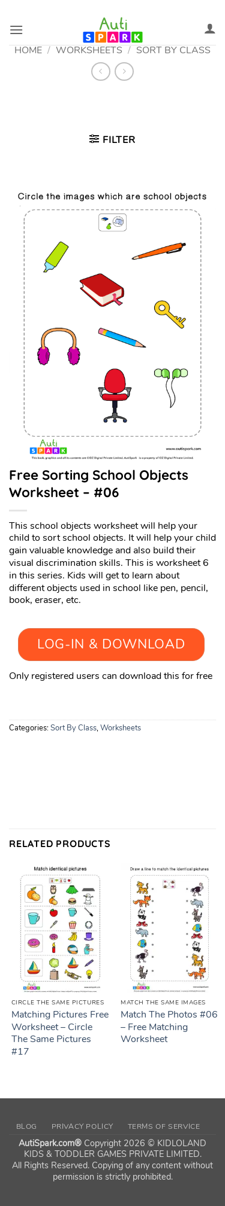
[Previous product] (124, 71)
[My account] (210, 28)
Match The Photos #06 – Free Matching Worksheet (169, 1027)
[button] (16, 29)
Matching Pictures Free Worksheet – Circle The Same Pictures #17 (60, 1033)
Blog (26, 1126)
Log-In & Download (111, 644)
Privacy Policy (83, 1126)
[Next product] (100, 71)
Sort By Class (73, 728)
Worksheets (120, 728)
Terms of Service (164, 1126)
